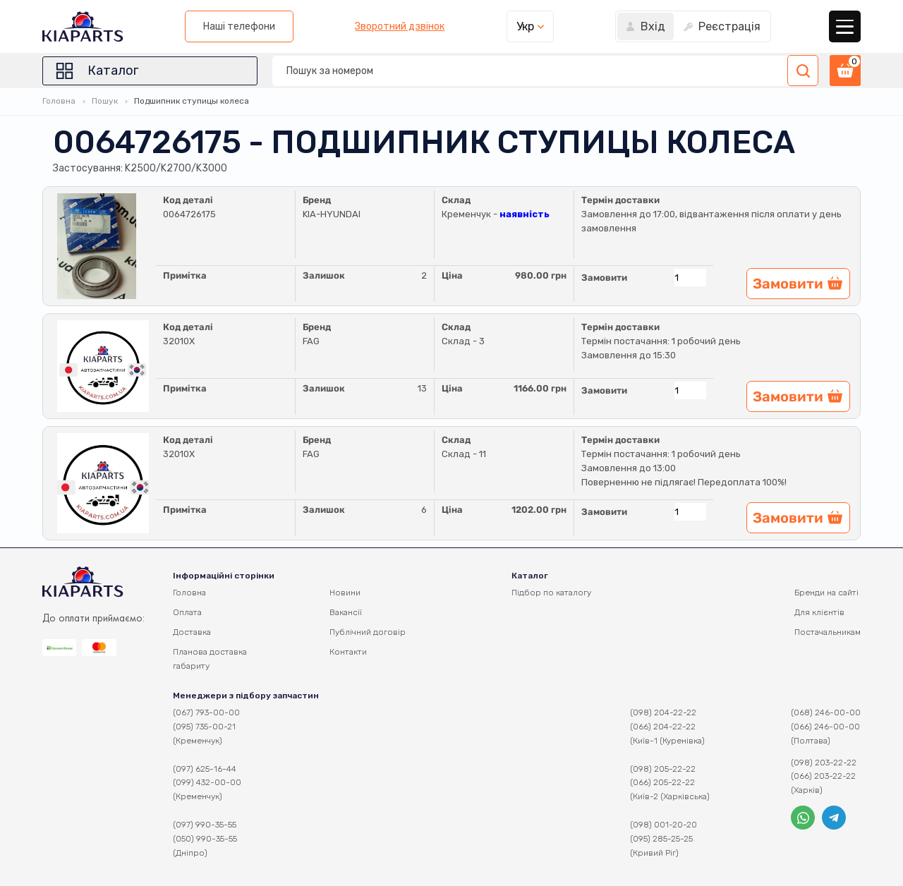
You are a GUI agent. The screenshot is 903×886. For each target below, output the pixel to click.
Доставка (192, 632)
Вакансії (345, 612)
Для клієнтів (819, 612)
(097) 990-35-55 (204, 825)
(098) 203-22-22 (823, 762)
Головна (58, 101)
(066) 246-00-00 (825, 727)
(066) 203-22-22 (823, 776)
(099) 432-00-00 (207, 782)
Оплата (187, 612)
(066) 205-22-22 (662, 782)
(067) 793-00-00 (206, 712)
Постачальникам (827, 632)
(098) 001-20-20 (663, 825)
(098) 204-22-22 (663, 712)
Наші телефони (239, 26)
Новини (344, 592)
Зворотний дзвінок (399, 27)
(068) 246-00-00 (826, 712)
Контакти (348, 652)
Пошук (105, 101)
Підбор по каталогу (551, 592)
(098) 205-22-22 (663, 769)
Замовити (604, 277)
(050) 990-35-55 (205, 839)
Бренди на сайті (826, 592)
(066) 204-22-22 (663, 727)
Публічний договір (367, 632)
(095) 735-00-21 (204, 727)
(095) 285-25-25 (661, 839)
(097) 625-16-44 (204, 769)
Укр (525, 26)
